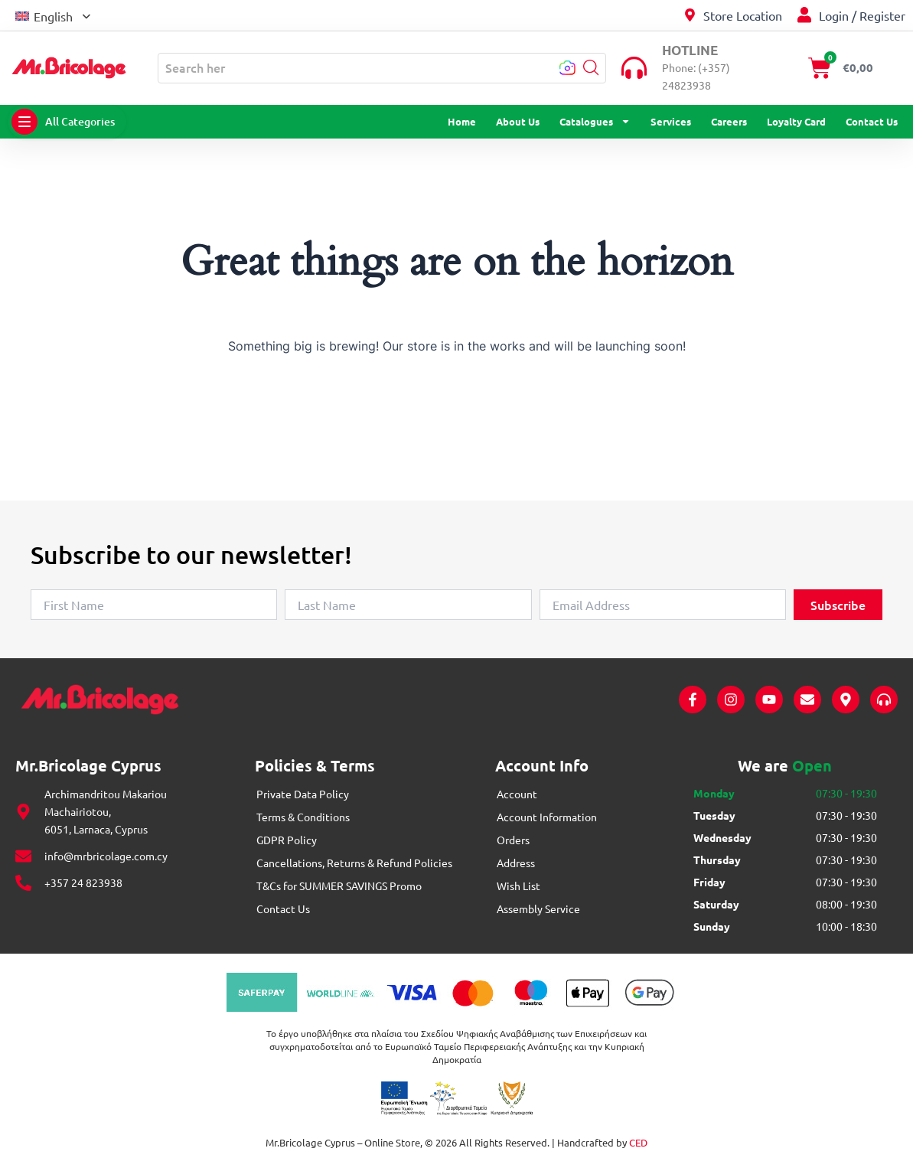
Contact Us (872, 121)
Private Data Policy (302, 794)
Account (517, 794)
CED (638, 1142)
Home (462, 121)
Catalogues (595, 121)
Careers (729, 121)
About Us (518, 121)
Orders (513, 839)
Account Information (547, 817)
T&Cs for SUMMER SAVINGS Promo (339, 885)
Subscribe (838, 604)
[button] (53, 15)
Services (671, 121)
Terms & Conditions (303, 817)
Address (516, 862)
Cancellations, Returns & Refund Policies (354, 862)
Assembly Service (538, 908)
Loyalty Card (796, 121)
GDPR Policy (286, 839)
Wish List (518, 885)
